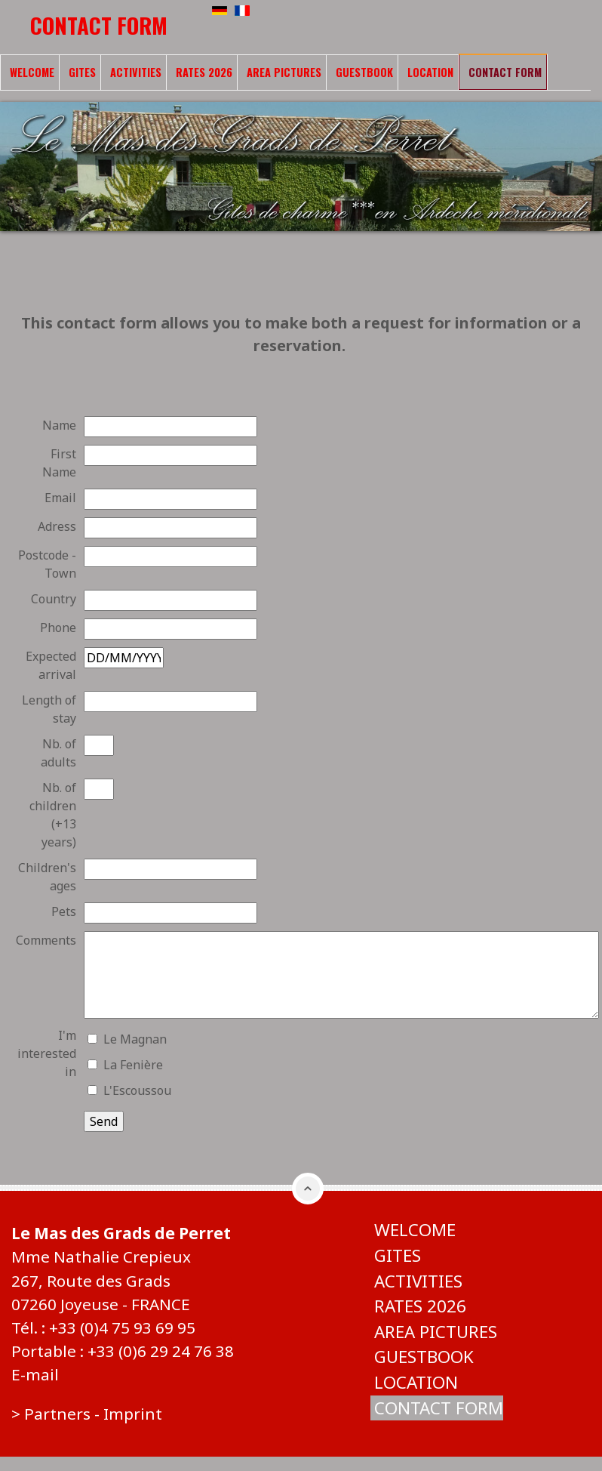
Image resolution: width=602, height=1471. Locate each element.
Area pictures (284, 72)
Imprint (132, 1413)
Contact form (505, 72)
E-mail (35, 1374)
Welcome (32, 72)
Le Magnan (135, 1039)
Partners (57, 1413)
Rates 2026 (204, 72)
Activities (135, 72)
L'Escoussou (137, 1090)
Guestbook (364, 72)
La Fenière (133, 1064)
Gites (82, 72)
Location (430, 72)
